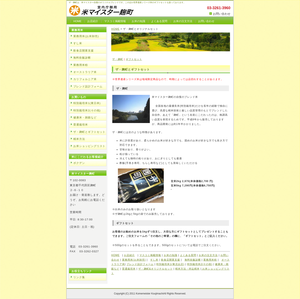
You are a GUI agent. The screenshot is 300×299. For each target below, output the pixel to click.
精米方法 (79, 139)
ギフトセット (134, 59)
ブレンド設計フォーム (140, 264)
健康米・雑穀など (85, 117)
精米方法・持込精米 (187, 268)
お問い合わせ (221, 13)
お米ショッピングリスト (89, 146)
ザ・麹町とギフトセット (89, 131)
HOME (77, 21)
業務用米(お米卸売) (134, 259)
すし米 (154, 259)
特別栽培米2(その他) (199, 264)
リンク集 (79, 277)
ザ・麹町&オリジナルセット (155, 268)
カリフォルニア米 (85, 79)
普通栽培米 (129, 268)
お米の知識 (138, 21)
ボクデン (79, 163)
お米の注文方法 (182, 21)
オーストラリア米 (85, 72)
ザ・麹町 (117, 59)
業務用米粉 (210, 259)
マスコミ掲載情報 (115, 21)
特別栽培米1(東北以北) (170, 264)
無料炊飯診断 (193, 259)
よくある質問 (159, 21)
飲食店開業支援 (170, 259)
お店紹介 (92, 21)
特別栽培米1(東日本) (87, 103)
